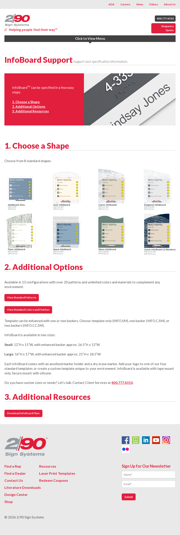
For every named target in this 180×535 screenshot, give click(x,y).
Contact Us (13, 480)
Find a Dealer (15, 473)
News (139, 4)
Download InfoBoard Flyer (23, 413)
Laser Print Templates (57, 473)
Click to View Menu (90, 38)
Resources (47, 466)
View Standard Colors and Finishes (28, 309)
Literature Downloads (22, 487)
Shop (8, 501)
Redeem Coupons (53, 480)
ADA (111, 4)
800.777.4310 (165, 18)
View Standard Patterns (21, 297)
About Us (170, 4)
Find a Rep (12, 466)
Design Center (16, 494)
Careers (125, 4)
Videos (153, 4)
